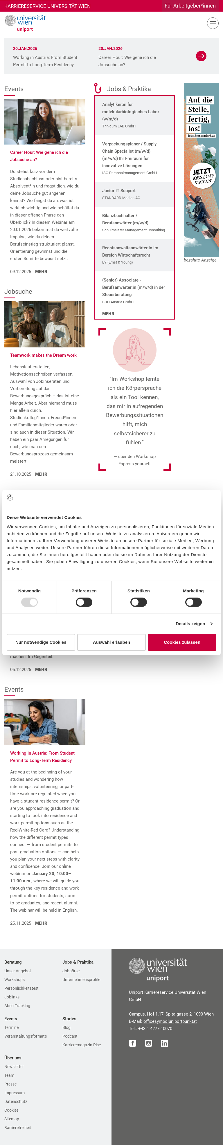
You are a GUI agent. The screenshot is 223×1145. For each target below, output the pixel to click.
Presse (10, 1084)
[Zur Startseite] (23, 23)
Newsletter (14, 1066)
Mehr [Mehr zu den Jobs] (108, 313)
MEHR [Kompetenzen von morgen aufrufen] (40, 669)
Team (9, 1075)
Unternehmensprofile (81, 979)
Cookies (11, 1110)
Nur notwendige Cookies (40, 642)
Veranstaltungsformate (25, 1036)
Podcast (70, 1036)
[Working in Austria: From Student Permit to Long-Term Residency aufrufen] (44, 721)
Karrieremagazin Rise (81, 1045)
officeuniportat (170, 1021)
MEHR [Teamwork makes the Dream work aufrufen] (40, 474)
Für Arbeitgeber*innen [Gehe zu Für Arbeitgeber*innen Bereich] (190, 6)
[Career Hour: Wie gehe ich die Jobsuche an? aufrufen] (44, 121)
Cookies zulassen (182, 642)
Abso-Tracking (17, 1005)
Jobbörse (71, 971)
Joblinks (11, 997)
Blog (66, 1027)
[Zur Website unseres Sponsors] (201, 170)
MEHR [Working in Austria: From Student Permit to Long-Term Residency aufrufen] (40, 923)
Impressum (14, 1092)
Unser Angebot (17, 971)
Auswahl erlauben (111, 642)
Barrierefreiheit (17, 1127)
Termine (11, 1027)
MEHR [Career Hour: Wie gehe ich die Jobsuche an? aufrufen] (40, 271)
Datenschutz (15, 1101)
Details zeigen (190, 623)
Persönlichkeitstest (21, 988)
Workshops (14, 979)
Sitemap (11, 1119)
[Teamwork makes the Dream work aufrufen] (44, 323)
